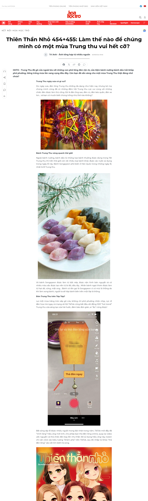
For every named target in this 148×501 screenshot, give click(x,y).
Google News (144, 30)
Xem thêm (144, 23)
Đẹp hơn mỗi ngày (53, 23)
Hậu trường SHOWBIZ (70, 23)
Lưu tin (4, 83)
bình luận (84, 64)
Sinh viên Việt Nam (99, 6)
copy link (74, 64)
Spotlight (124, 23)
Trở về (4, 96)
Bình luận (4, 90)
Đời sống (10, 23)
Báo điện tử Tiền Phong (74, 14)
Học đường (39, 23)
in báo (79, 64)
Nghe (4, 71)
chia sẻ (63, 64)
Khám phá (20, 23)
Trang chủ (3, 23)
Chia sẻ (4, 77)
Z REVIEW (113, 23)
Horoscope (135, 23)
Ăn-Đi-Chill (88, 23)
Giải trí (30, 23)
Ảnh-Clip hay (100, 23)
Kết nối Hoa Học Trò (16, 31)
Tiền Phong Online (57, 6)
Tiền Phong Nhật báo (78, 6)
